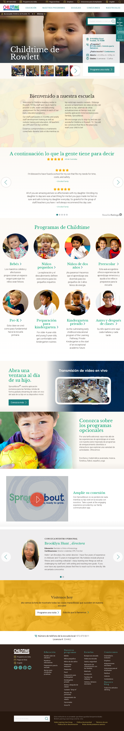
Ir (32, 14)
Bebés (66, 656)
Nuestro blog (113, 8)
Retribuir (107, 673)
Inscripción (88, 674)
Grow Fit (67, 705)
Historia (107, 676)
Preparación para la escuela (50, 666)
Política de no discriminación (68, 724)
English (110, 2)
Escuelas (76, 8)
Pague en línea (52, 2)
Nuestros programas (54, 8)
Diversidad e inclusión (108, 657)
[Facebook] (16, 667)
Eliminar (40, 14)
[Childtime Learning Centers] (9, 7)
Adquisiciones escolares (109, 664)
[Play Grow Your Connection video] (37, 499)
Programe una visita (28, 2)
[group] (18, 70)
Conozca (19, 402)
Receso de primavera (68, 693)
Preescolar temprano (67, 665)
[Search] (113, 21)
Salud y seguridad (90, 661)
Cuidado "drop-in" (70, 690)
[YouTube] (29, 667)
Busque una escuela (91, 656)
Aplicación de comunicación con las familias (90, 666)
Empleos (68, 2)
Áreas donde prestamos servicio (93, 724)
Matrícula (87, 671)
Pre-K (66, 672)
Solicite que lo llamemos (74, 612)
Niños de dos (77, 265)
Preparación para (46, 323)
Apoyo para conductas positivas (48, 672)
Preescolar (108, 264)
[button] (57, 215)
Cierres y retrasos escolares (90, 683)
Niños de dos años (70, 661)
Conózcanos (93, 8)
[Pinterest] (25, 667)
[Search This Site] (32, 719)
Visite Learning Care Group (63, 722)
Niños (47, 265)
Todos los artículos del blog (111, 689)
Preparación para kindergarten (70, 676)
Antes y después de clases (108, 322)
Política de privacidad (84, 722)
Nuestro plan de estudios (49, 657)
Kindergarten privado (68, 681)
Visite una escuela (90, 659)
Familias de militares (88, 678)
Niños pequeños (70, 659)
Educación (31, 8)
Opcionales (68, 702)
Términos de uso (102, 722)
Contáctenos (109, 52)
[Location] (99, 21)
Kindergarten (77, 322)
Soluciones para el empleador (89, 2)
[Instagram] (20, 667)
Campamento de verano (70, 698)
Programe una (48, 612)
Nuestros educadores (48, 661)
